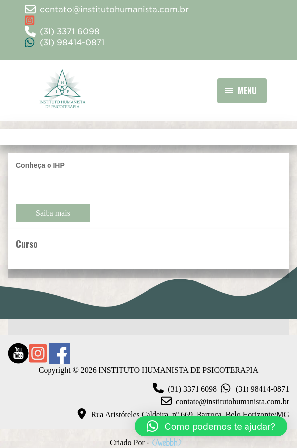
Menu (247, 91)
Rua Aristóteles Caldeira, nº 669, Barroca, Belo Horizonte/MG (180, 414)
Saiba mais (53, 213)
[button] (211, 426)
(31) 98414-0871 (253, 389)
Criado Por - (146, 442)
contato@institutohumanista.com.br (223, 401)
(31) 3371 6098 (183, 389)
